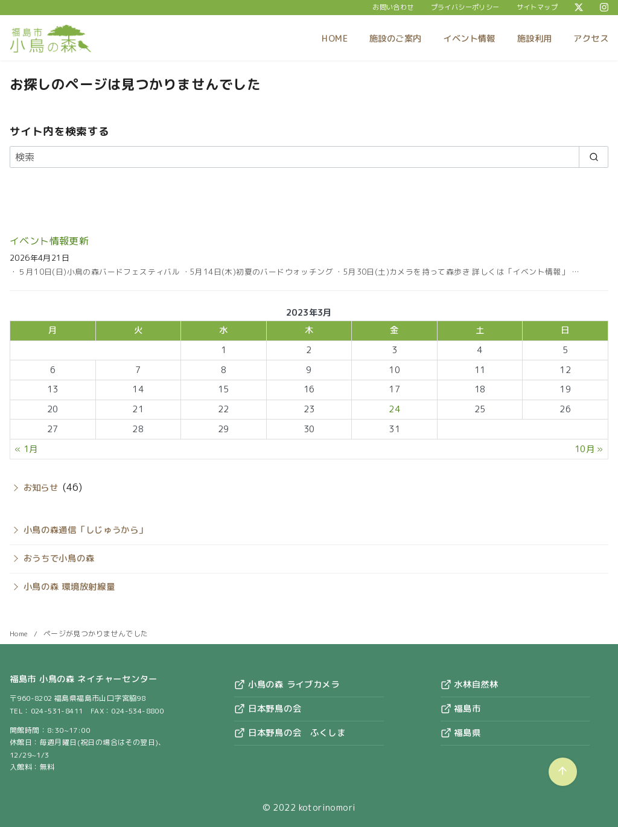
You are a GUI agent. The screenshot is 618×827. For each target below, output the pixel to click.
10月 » (589, 449)
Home (20, 633)
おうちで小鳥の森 (59, 558)
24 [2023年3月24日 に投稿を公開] (394, 409)
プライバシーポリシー (465, 7)
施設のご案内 (395, 39)
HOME (335, 39)
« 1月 (26, 449)
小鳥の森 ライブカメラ (287, 685)
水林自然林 (470, 685)
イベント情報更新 (49, 240)
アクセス (590, 39)
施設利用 (534, 39)
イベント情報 (469, 39)
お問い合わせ (392, 7)
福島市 (461, 709)
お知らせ (41, 488)
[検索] (309, 157)
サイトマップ (537, 7)
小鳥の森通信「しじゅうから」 (86, 530)
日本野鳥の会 (267, 709)
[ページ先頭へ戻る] (563, 772)
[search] (593, 157)
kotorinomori (327, 808)
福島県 (461, 733)
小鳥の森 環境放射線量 (69, 587)
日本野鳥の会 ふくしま (290, 733)
